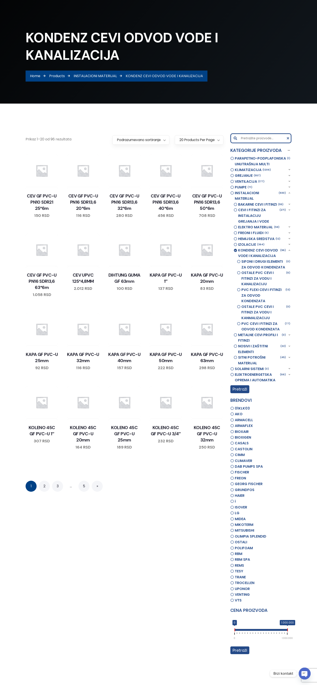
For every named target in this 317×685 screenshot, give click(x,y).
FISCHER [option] (242, 472)
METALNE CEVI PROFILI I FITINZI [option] (262, 337)
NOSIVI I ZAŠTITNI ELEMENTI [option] (262, 348)
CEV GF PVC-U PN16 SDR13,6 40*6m (165, 202)
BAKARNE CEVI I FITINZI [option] (260, 204)
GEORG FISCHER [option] (249, 483)
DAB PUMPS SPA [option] (249, 466)
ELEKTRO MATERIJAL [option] (259, 227)
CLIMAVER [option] (243, 460)
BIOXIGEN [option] (243, 437)
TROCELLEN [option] (244, 582)
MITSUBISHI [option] (244, 530)
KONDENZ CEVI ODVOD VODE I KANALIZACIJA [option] (262, 253)
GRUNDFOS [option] (244, 489)
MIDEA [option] (240, 518)
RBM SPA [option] (242, 559)
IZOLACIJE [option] (251, 245)
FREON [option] (240, 478)
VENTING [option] (242, 594)
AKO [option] (238, 414)
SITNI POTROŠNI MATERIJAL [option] (262, 360)
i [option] (235, 501)
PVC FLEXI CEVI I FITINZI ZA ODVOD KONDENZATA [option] (266, 295)
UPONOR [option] (242, 588)
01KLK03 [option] (242, 408)
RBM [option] (238, 553)
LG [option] (237, 513)
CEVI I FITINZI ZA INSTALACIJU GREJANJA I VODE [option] (262, 215)
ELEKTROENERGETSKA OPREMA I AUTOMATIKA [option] (260, 377)
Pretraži (240, 389)
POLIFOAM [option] (244, 548)
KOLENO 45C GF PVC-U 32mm (207, 434)
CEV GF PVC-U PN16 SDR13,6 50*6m (207, 202)
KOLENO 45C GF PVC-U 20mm (83, 434)
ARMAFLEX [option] (244, 425)
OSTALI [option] (241, 542)
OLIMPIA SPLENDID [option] (250, 536)
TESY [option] (239, 571)
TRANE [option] (240, 577)
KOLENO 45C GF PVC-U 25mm (124, 434)
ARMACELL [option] (244, 420)
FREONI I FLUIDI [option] (253, 233)
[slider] (234, 631)
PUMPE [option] (243, 187)
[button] (261, 150)
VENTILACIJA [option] (250, 181)
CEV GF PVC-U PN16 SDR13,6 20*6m (83, 202)
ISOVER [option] (241, 507)
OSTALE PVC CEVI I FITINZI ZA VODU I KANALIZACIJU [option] (266, 278)
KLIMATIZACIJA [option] (253, 170)
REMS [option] (239, 565)
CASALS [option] (242, 443)
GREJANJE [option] (248, 176)
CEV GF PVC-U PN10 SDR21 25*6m (41, 202)
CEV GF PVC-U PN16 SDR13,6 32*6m (124, 202)
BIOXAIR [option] (242, 431)
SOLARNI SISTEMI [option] (252, 369)
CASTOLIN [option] (243, 449)
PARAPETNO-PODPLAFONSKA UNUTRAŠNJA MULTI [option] (263, 161)
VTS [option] (238, 600)
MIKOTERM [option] (244, 524)
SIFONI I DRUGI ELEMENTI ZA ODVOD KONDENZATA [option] (266, 264)
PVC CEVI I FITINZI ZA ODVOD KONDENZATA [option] (266, 326)
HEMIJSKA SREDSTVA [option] (259, 239)
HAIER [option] (239, 495)
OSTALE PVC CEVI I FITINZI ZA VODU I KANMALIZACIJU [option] (266, 312)
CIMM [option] (240, 454)
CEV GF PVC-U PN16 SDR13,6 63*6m (41, 281)
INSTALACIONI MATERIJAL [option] (260, 195)
